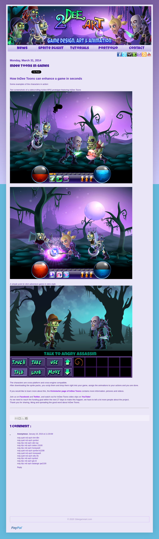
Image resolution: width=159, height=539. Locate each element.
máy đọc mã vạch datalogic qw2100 (31, 463)
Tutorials (79, 48)
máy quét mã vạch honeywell (29, 453)
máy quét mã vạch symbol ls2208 (30, 451)
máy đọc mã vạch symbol (27, 458)
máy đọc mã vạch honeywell (28, 448)
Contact (136, 48)
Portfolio (108, 48)
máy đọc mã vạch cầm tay (28, 443)
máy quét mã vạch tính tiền (28, 438)
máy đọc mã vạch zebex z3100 (30, 445)
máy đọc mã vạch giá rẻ (27, 461)
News (22, 48)
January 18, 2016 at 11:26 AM (41, 434)
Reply (19, 467)
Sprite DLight (51, 48)
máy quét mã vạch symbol (28, 440)
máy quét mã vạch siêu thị (28, 456)
